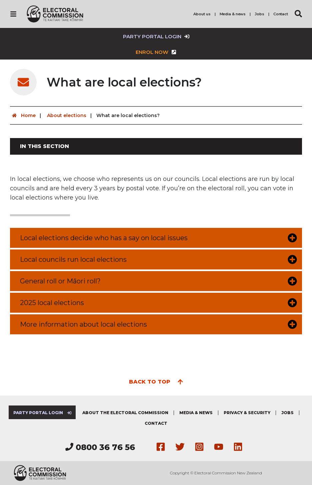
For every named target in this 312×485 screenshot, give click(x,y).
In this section (44, 146)
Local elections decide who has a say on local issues (104, 238)
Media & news (233, 14)
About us (201, 14)
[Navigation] (13, 14)
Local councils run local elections (73, 259)
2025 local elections (52, 303)
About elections (66, 115)
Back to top (156, 381)
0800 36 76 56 (100, 447)
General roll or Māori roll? (60, 281)
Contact (280, 14)
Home (23, 115)
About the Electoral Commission (125, 412)
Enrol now (156, 52)
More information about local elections (83, 324)
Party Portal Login (156, 36)
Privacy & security (247, 412)
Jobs (259, 14)
